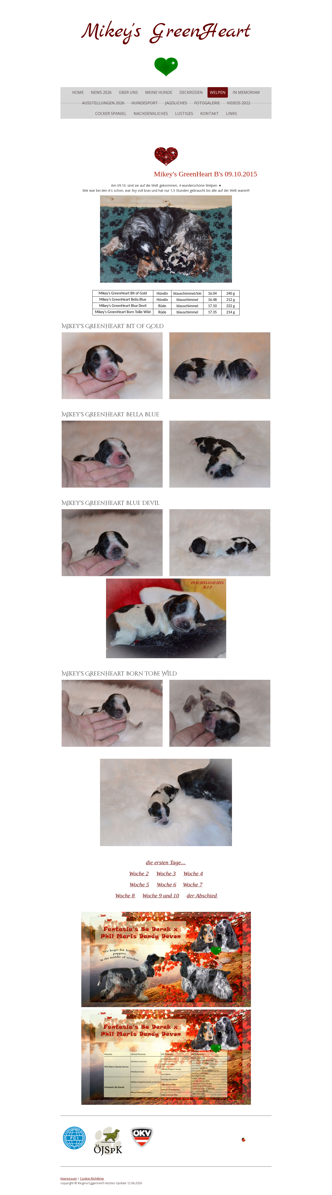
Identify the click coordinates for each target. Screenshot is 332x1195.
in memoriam (246, 92)
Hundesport (144, 103)
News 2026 (101, 92)
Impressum (68, 1178)
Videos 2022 (238, 103)
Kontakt (209, 113)
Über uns (128, 92)
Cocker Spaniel (110, 113)
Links (231, 113)
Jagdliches (176, 103)
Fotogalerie (207, 103)
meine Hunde (158, 92)
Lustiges (184, 113)
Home (78, 92)
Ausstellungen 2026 (103, 103)
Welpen (217, 92)
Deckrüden (191, 92)
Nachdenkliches (151, 113)
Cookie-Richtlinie (92, 1178)
